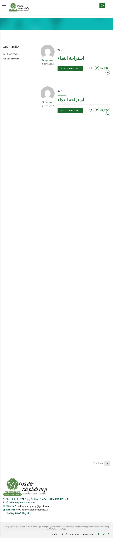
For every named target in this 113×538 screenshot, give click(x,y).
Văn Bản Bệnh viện (11, 58)
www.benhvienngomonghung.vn (32, 509)
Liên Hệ (64, 534)
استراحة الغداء (71, 58)
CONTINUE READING (70, 69)
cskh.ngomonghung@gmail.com (33, 506)
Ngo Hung (49, 60)
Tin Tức (54, 534)
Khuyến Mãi (75, 534)
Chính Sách (88, 534)
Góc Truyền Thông (11, 54)
